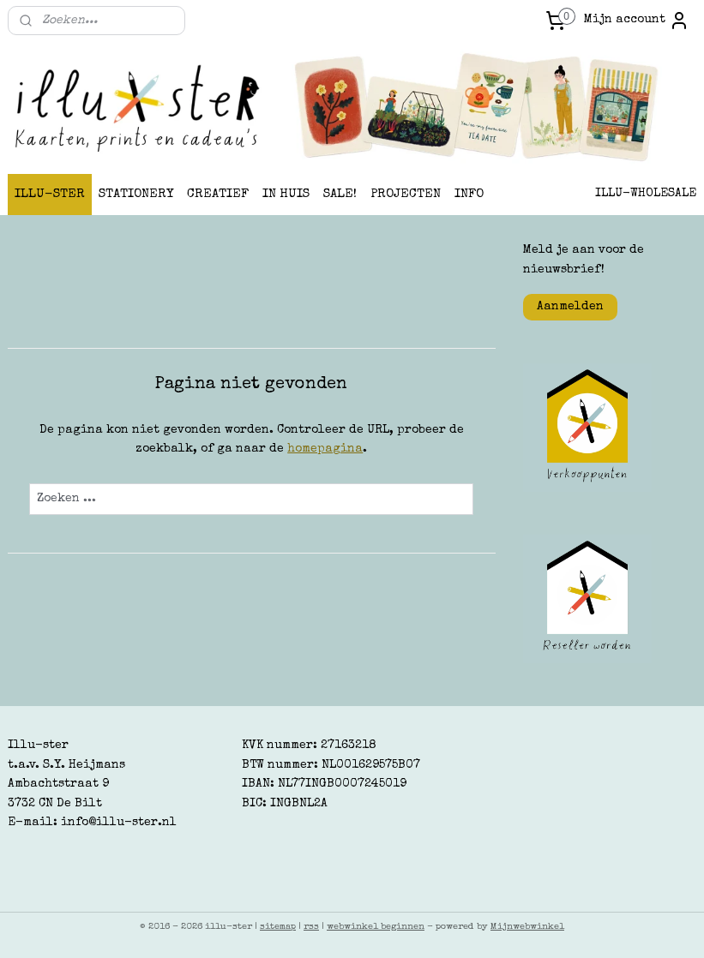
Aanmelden (570, 307)
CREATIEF (218, 194)
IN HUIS (286, 194)
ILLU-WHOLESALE (645, 194)
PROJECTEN (405, 194)
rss (311, 926)
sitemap (278, 926)
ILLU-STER (50, 194)
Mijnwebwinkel (527, 926)
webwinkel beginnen (375, 926)
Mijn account (636, 20)
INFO (469, 194)
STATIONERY (136, 194)
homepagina (325, 450)
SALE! (340, 194)
